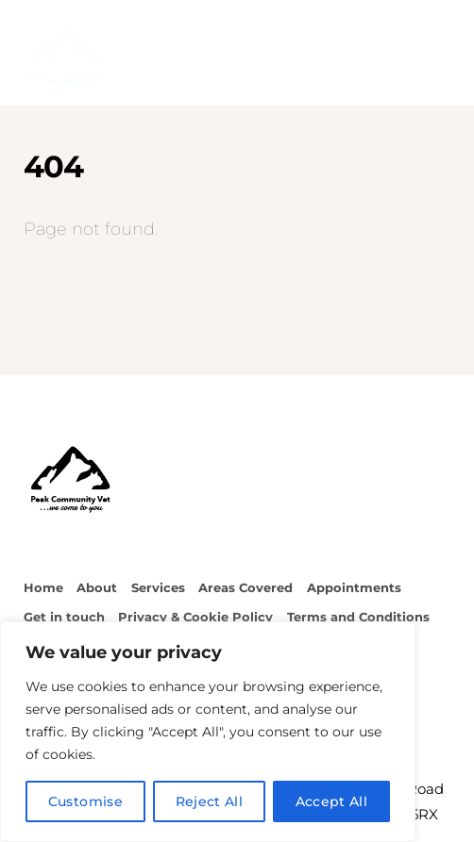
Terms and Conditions (358, 616)
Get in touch (64, 616)
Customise (85, 801)
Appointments (354, 587)
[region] (207, 731)
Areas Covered (245, 587)
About (96, 587)
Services (158, 587)
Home (43, 587)
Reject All (210, 801)
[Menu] (431, 25)
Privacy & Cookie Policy (195, 616)
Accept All (332, 801)
